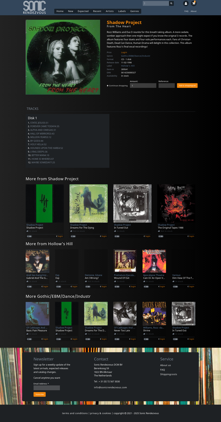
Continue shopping (117, 85)
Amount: (134, 81)
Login (124, 52)
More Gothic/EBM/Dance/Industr (58, 296)
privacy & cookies (100, 413)
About (194, 11)
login (60, 236)
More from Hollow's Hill (49, 243)
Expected (83, 11)
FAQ (186, 11)
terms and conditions (75, 413)
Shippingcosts (168, 374)
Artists (110, 11)
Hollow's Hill (128, 65)
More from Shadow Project (52, 178)
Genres (134, 11)
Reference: (164, 81)
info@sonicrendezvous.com (110, 387)
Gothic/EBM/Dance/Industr (135, 56)
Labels (122, 11)
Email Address (41, 383)
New (70, 11)
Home (60, 11)
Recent (97, 11)
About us (165, 365)
